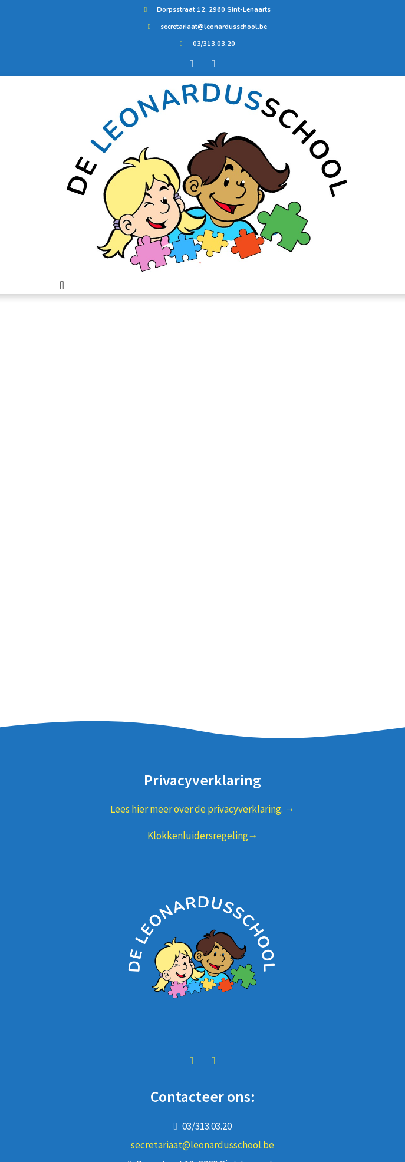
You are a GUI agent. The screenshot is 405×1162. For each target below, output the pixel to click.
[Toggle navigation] (62, 285)
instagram (213, 1060)
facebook (192, 1060)
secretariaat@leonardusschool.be (205, 26)
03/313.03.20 (205, 43)
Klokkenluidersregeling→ (202, 835)
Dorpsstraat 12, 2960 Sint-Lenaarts (205, 9)
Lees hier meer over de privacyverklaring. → (202, 809)
